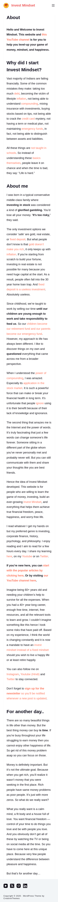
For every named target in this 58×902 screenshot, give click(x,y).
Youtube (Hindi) (29, 674)
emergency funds (32, 128)
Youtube (27, 556)
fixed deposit (18, 239)
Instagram (13, 674)
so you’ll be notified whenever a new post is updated (27, 693)
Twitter (44, 556)
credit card (28, 118)
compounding (29, 103)
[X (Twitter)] (12, 886)
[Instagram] (19, 886)
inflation (21, 98)
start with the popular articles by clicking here (28, 570)
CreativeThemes (12, 898)
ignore (40, 403)
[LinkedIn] (25, 886)
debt (17, 93)
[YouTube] (6, 886)
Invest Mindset (23, 5)
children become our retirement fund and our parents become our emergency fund (28, 328)
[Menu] (53, 5)
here (9, 556)
